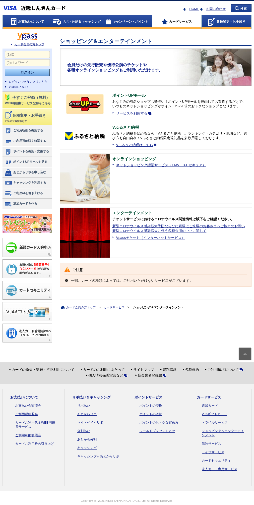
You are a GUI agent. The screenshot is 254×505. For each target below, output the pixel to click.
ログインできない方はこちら (28, 81)
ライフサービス (213, 452)
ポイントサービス (148, 397)
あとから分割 (87, 439)
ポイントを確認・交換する (26, 151)
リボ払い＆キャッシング (91, 397)
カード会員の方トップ (29, 44)
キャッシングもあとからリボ (98, 456)
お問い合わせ (216, 9)
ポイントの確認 (150, 414)
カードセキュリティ (216, 460)
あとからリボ (87, 414)
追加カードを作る (20, 204)
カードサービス (114, 307)
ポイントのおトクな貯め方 (158, 422)
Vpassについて (19, 87)
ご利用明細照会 (26, 414)
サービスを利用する (134, 113)
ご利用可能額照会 (28, 435)
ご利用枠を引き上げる (23, 193)
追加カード (210, 405)
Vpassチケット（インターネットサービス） (150, 238)
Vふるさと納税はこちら (137, 145)
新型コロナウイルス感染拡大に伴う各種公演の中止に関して (159, 231)
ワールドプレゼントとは (157, 431)
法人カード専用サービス (219, 469)
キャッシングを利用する (25, 183)
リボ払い (83, 405)
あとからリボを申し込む (25, 172)
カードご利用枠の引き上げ (34, 444)
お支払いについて (24, 397)
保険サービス (211, 444)
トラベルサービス (215, 422)
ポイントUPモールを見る (25, 162)
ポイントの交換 (150, 405)
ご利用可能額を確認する (25, 141)
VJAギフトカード (214, 414)
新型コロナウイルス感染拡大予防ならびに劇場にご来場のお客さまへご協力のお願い (178, 226)
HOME (194, 9)
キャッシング (87, 448)
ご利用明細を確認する (23, 130)
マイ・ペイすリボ (90, 422)
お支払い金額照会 (28, 405)
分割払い (83, 431)
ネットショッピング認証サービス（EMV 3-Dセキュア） (161, 165)
